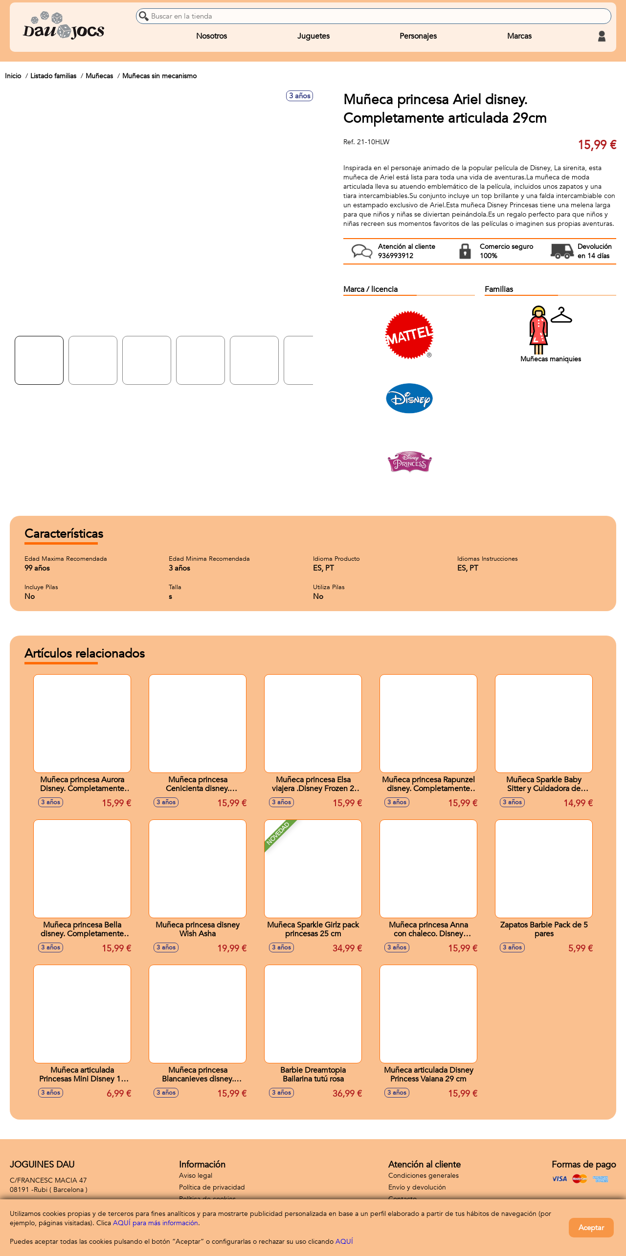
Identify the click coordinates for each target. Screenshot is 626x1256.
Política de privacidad (212, 1187)
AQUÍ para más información (155, 1223)
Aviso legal (195, 1175)
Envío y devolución (417, 1187)
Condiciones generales (423, 1175)
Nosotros (211, 36)
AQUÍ (344, 1241)
